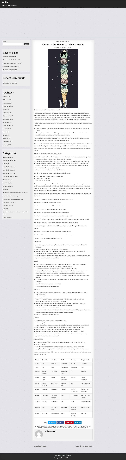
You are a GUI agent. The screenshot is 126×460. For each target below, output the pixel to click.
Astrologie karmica (9, 170)
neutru (77, 427)
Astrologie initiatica (9, 167)
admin (57, 47)
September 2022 (8, 125)
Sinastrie (5, 208)
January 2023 (7, 112)
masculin (61, 427)
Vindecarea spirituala (9, 56)
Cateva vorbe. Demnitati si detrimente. (63, 44)
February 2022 (7, 141)
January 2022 (7, 145)
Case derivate (7, 183)
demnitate (74, 426)
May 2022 (6, 132)
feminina (45, 427)
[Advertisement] (63, 22)
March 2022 (6, 138)
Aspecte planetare (8, 157)
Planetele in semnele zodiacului (13, 199)
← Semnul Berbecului (39, 446)
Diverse (5, 189)
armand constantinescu (47, 426)
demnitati (80, 426)
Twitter (52, 423)
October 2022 (7, 122)
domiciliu (85, 426)
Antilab (5, 2)
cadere (61, 426)
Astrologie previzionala (10, 176)
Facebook (60, 423)
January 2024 (7, 103)
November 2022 (8, 119)
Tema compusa (7, 217)
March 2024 (6, 96)
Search (5, 41)
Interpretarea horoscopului (11, 196)
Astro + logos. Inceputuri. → (84, 446)
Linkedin (78, 423)
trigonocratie (84, 427)
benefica (57, 426)
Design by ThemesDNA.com (63, 458)
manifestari (56, 427)
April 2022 (6, 135)
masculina (67, 427)
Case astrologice (8, 180)
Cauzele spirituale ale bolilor (12, 60)
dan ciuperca (67, 426)
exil (90, 426)
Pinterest (69, 423)
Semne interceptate (9, 202)
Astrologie (6, 163)
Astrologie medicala (9, 173)
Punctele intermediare (10, 69)
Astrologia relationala (9, 160)
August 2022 (7, 128)
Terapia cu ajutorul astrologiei (12, 63)
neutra (73, 427)
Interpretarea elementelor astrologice (15, 192)
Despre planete (8, 186)
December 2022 (8, 116)
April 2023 (6, 109)
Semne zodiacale (8, 205)
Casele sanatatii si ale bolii (11, 66)
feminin (40, 427)
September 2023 (8, 106)
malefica (50, 427)
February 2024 (7, 100)
